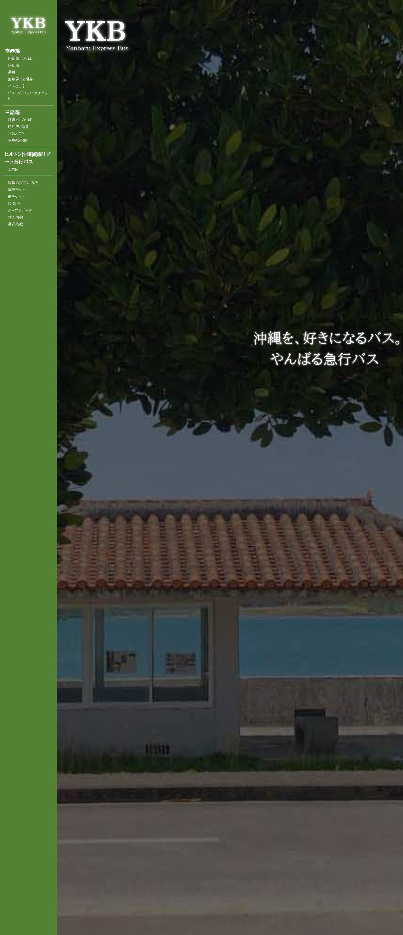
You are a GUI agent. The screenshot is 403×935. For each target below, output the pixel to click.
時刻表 (13, 65)
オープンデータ (20, 210)
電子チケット (18, 189)
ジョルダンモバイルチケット (28, 95)
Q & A (14, 203)
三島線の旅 (17, 140)
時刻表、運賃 (18, 126)
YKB (28, 23)
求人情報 (15, 217)
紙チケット (16, 196)
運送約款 (15, 224)
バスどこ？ (16, 86)
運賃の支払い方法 (23, 182)
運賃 (11, 72)
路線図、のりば (20, 58)
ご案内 (13, 169)
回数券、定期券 (20, 79)
